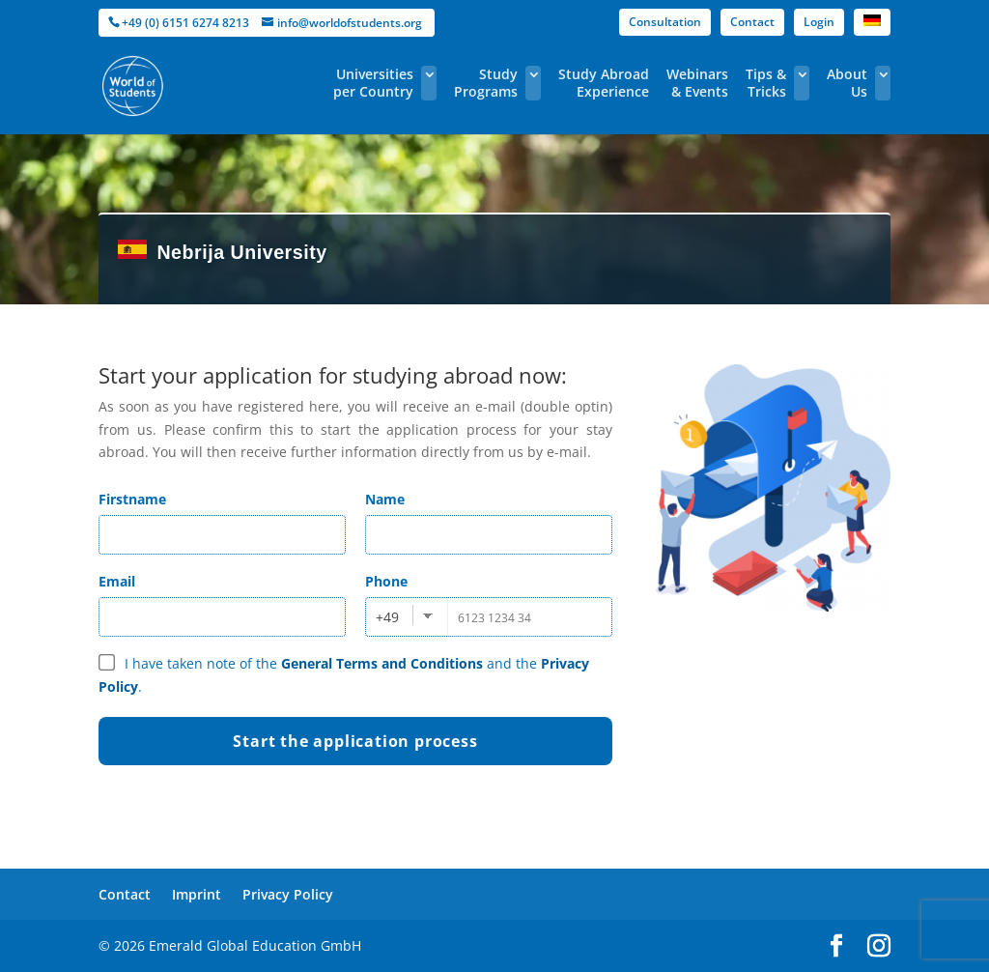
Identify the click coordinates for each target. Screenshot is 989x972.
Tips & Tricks (766, 83)
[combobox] (406, 617)
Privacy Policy (287, 894)
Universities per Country (373, 83)
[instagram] (878, 946)
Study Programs (486, 83)
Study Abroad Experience (603, 83)
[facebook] (836, 946)
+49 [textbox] (387, 617)
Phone (386, 581)
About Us (847, 83)
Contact (752, 22)
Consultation (665, 22)
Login (819, 22)
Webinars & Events (697, 83)
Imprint (196, 894)
